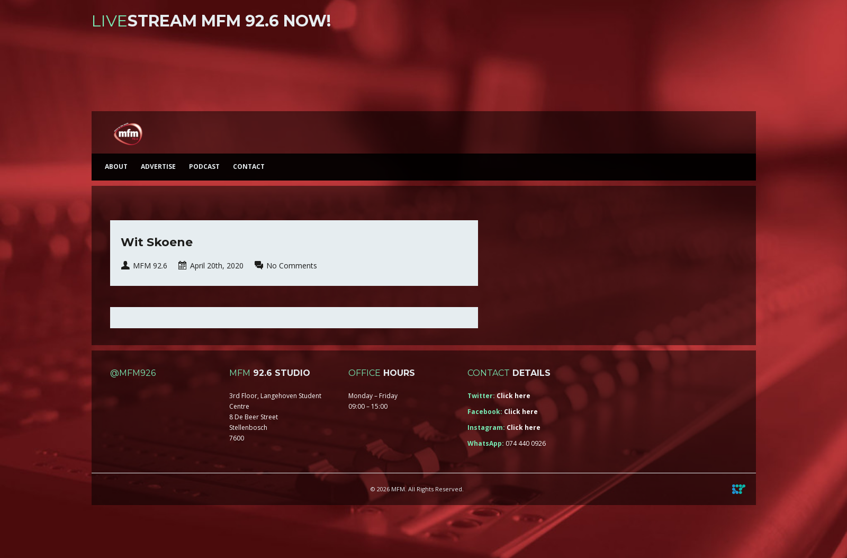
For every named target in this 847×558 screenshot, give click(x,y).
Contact (249, 166)
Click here (513, 395)
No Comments (291, 265)
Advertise (158, 166)
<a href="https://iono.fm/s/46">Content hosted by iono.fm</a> (424, 73)
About (116, 166)
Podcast (204, 166)
